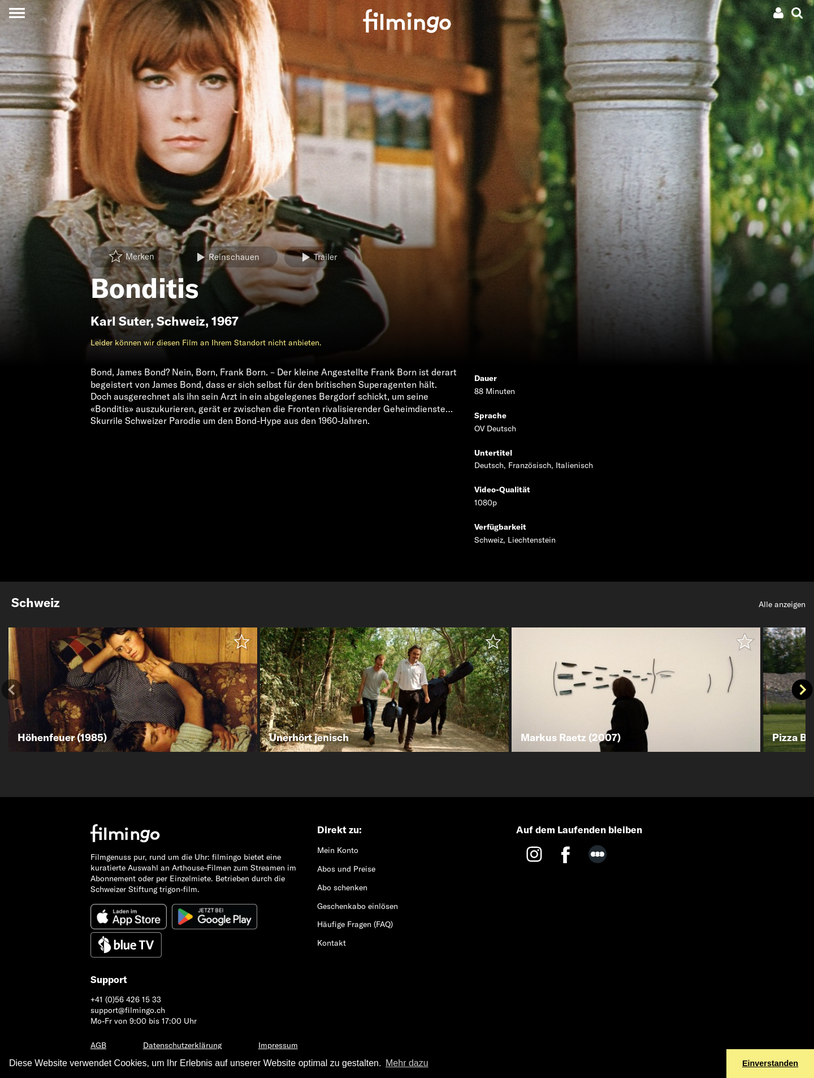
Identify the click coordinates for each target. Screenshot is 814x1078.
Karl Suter (120, 321)
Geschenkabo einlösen (357, 906)
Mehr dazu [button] (407, 1063)
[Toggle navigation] (16, 12)
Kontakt (331, 943)
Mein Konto (337, 850)
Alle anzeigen (782, 604)
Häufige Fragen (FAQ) (355, 924)
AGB (98, 1045)
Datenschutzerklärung (182, 1045)
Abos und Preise (346, 869)
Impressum (278, 1045)
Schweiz (181, 321)
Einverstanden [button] (770, 1063)
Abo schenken (342, 887)
